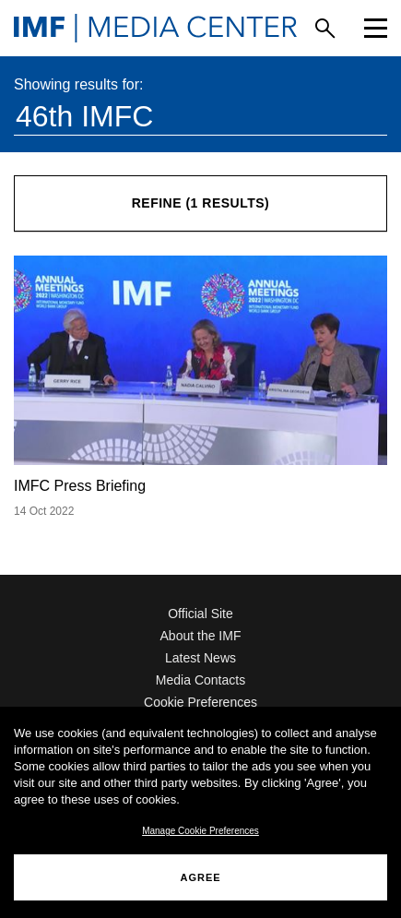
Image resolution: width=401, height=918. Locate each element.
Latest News (200, 657)
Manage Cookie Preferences (200, 831)
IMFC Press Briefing (80, 486)
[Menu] (375, 28)
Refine (201, 203)
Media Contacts (200, 680)
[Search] (325, 28)
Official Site (200, 613)
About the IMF (201, 635)
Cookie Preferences (200, 702)
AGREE (200, 877)
